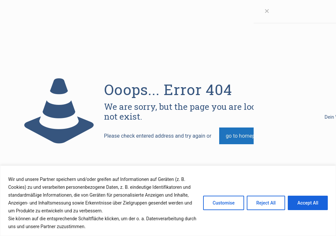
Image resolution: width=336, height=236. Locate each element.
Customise (224, 203)
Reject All (266, 203)
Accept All (307, 203)
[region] (168, 201)
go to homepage (245, 136)
